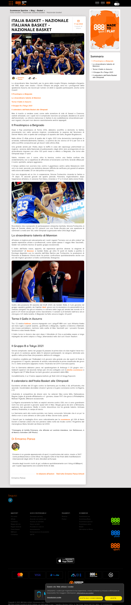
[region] (84, 593)
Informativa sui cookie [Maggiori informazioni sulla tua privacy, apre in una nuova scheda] (85, 593)
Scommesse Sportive (19, 11)
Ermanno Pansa (21, 78)
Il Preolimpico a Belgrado (103, 61)
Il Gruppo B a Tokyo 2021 (103, 72)
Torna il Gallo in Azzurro (102, 69)
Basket (40, 11)
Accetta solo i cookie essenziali (90, 598)
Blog (33, 11)
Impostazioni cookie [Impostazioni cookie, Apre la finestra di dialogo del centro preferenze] (54, 597)
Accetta (113, 598)
